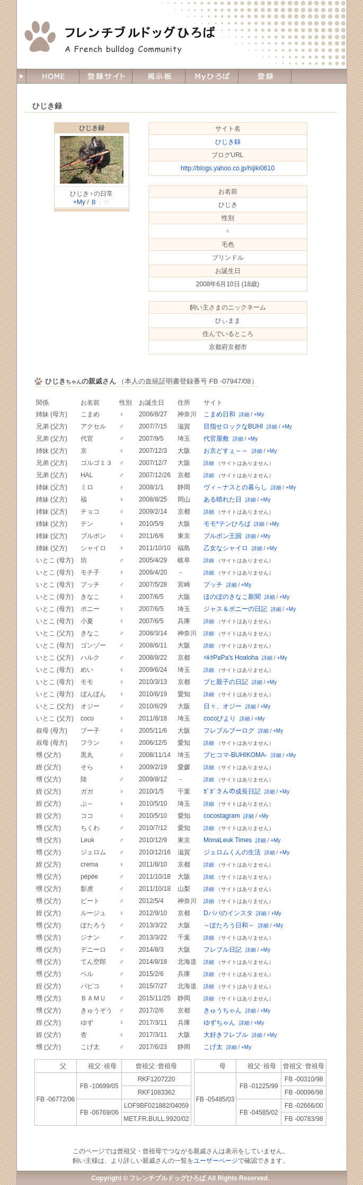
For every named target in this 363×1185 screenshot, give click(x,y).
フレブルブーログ (228, 730)
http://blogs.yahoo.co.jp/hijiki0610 (228, 168)
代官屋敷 (216, 438)
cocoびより (219, 718)
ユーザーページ (215, 1160)
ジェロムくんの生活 (232, 852)
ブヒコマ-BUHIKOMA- (235, 755)
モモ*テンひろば (227, 523)
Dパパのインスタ (228, 913)
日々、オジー (222, 706)
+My (79, 202)
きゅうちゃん (222, 1010)
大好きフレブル (225, 1034)
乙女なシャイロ (225, 548)
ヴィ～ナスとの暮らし (235, 487)
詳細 (244, 414)
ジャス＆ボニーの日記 (235, 609)
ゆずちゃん (219, 1022)
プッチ (213, 584)
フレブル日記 (222, 949)
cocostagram (221, 815)
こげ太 (213, 1047)
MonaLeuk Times (227, 840)
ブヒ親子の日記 (225, 682)
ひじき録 (91, 128)
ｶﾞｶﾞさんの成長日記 (232, 791)
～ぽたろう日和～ (228, 925)
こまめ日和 (219, 414)
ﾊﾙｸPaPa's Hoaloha (231, 657)
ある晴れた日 (222, 499)
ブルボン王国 (222, 536)
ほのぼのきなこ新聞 (232, 596)
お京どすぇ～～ (225, 450)
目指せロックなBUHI (233, 426)
